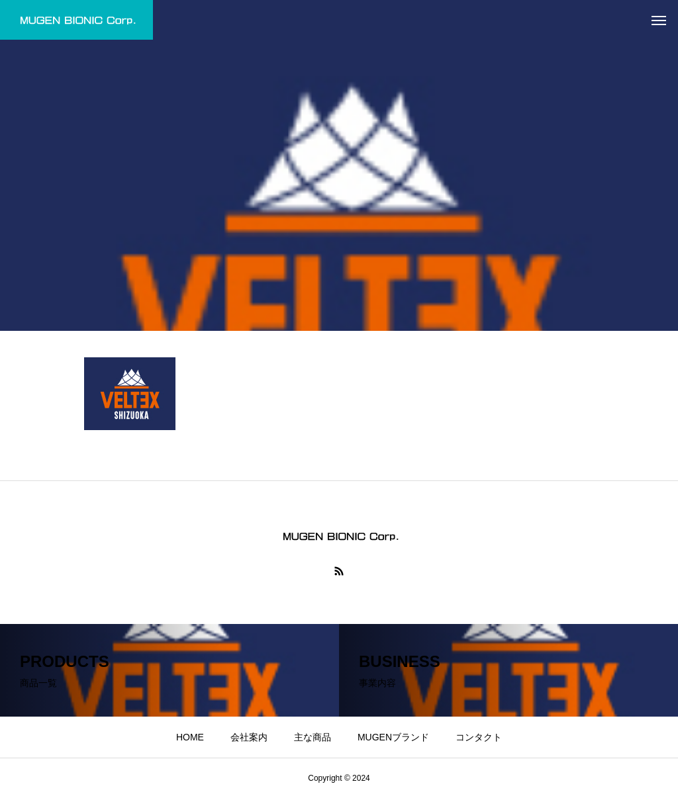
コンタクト (479, 737)
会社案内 (248, 737)
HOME (190, 737)
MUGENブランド (393, 737)
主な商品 (312, 737)
